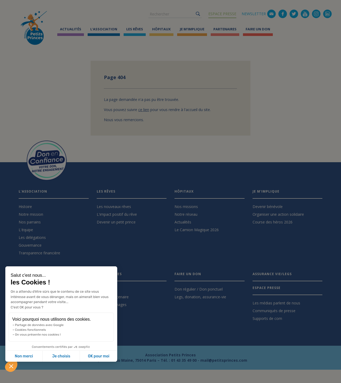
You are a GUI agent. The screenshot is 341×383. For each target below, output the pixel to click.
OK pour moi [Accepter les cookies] (98, 356)
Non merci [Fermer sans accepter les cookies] (24, 356)
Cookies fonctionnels (30, 330)
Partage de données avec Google (39, 325)
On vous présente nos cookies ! (38, 334)
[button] (11, 366)
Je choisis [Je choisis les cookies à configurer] (61, 356)
